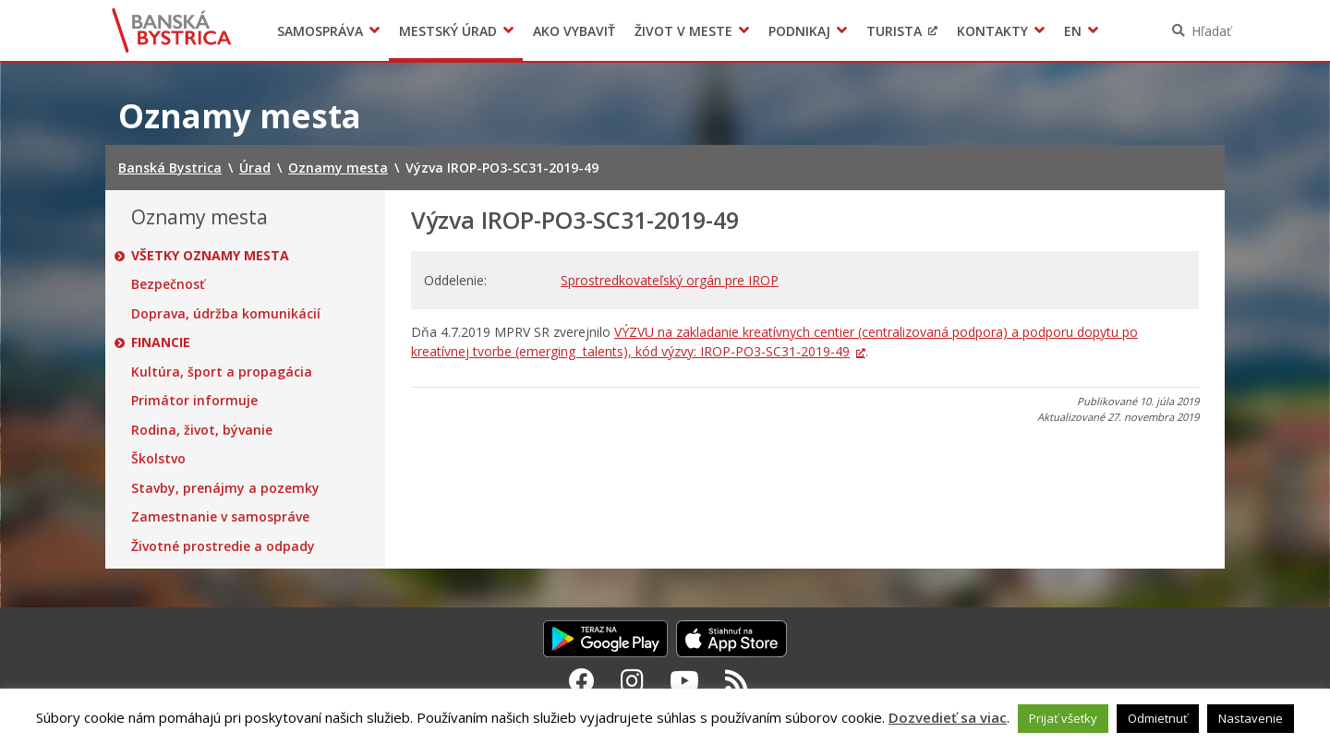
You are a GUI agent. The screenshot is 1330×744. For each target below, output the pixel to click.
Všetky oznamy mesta (210, 255)
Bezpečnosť (168, 284)
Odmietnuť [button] (1158, 718)
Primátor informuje (194, 400)
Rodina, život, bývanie (201, 430)
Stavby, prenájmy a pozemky (225, 488)
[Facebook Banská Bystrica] (582, 680)
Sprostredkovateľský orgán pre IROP (670, 280)
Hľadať (1211, 31)
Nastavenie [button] (1250, 718)
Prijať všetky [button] (1063, 718)
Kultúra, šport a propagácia (221, 372)
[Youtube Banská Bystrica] (684, 680)
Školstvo (158, 458)
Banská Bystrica (172, 30)
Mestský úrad (448, 31)
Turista (894, 31)
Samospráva (320, 31)
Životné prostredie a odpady (223, 546)
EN (1073, 31)
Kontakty (992, 31)
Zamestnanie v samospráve (220, 517)
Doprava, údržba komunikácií (225, 314)
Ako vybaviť (574, 31)
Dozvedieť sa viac (948, 717)
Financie (160, 342)
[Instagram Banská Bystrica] (632, 680)
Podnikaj (799, 31)
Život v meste (683, 31)
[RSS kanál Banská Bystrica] (736, 680)
